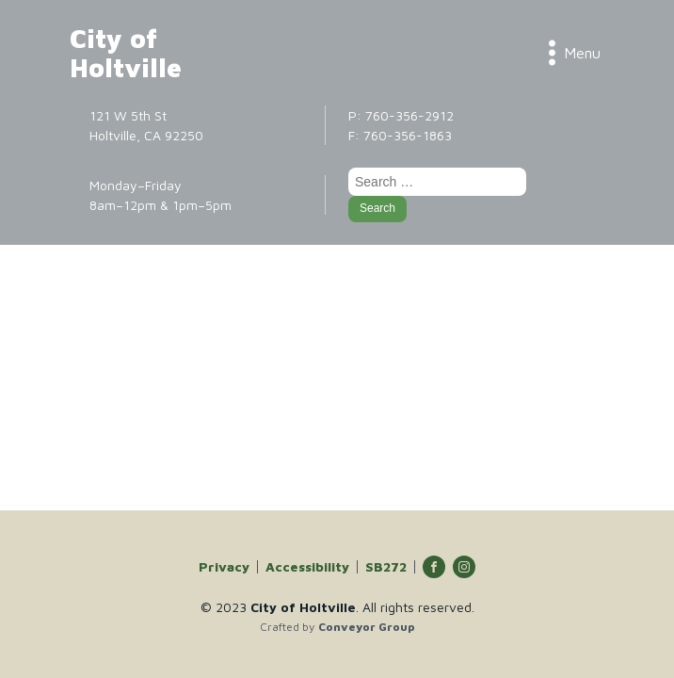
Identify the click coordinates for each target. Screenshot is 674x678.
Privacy (224, 566)
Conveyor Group (366, 627)
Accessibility (307, 566)
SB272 (386, 566)
